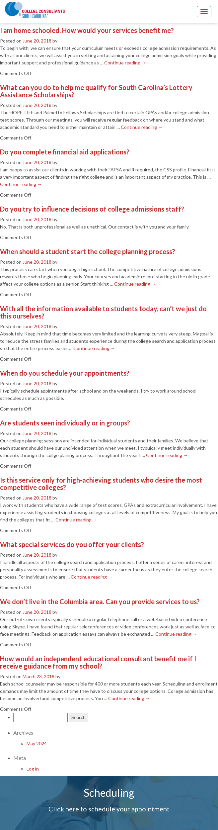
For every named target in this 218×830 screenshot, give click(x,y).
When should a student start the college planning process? (87, 251)
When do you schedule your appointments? (64, 373)
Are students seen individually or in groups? (65, 423)
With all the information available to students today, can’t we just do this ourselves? (103, 312)
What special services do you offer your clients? (72, 544)
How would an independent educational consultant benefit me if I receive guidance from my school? (98, 662)
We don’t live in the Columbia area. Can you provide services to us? (100, 601)
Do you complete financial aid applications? (64, 152)
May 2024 (37, 743)
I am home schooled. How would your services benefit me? (87, 30)
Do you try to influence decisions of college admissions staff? (92, 209)
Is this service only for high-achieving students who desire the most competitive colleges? (101, 483)
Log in (33, 769)
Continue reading (125, 62)
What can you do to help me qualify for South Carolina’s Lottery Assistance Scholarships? (96, 91)
